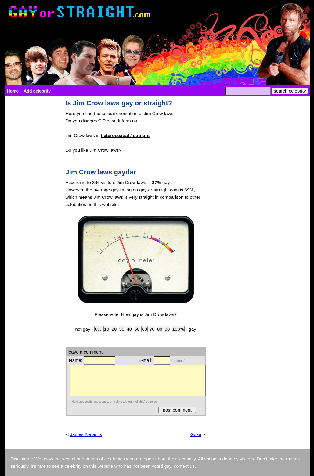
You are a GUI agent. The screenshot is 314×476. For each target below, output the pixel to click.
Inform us (127, 120)
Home (13, 91)
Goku (195, 434)
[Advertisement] (32, 191)
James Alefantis (86, 434)
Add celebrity (37, 91)
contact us (184, 466)
